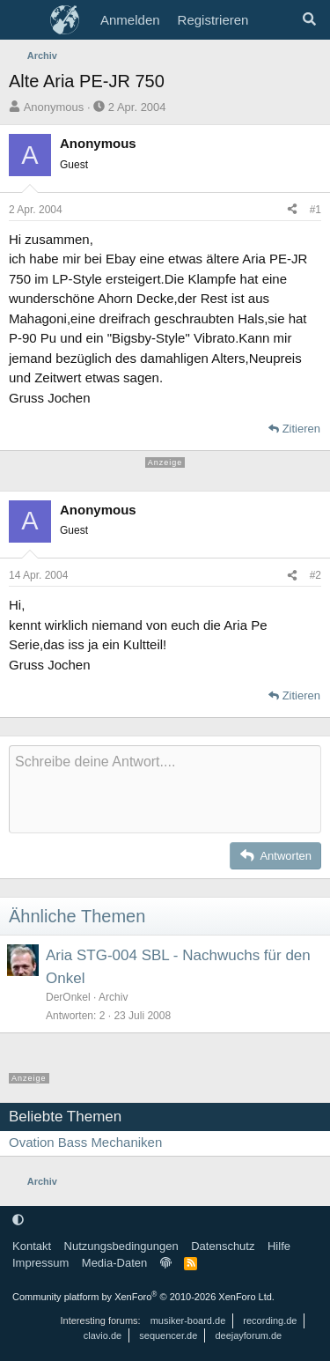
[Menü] (24, 20)
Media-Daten (114, 1262)
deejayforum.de (248, 1335)
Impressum (40, 1262)
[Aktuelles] (274, 20)
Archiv (113, 997)
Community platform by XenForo (143, 1296)
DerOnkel (68, 997)
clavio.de (102, 1335)
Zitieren (301, 428)
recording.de (270, 1320)
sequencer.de (168, 1335)
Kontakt (31, 1246)
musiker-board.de (188, 1320)
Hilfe (279, 1246)
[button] (18, 1219)
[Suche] (309, 20)
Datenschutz (222, 1246)
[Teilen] (292, 209)
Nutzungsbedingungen (121, 1246)
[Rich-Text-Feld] (165, 789)
